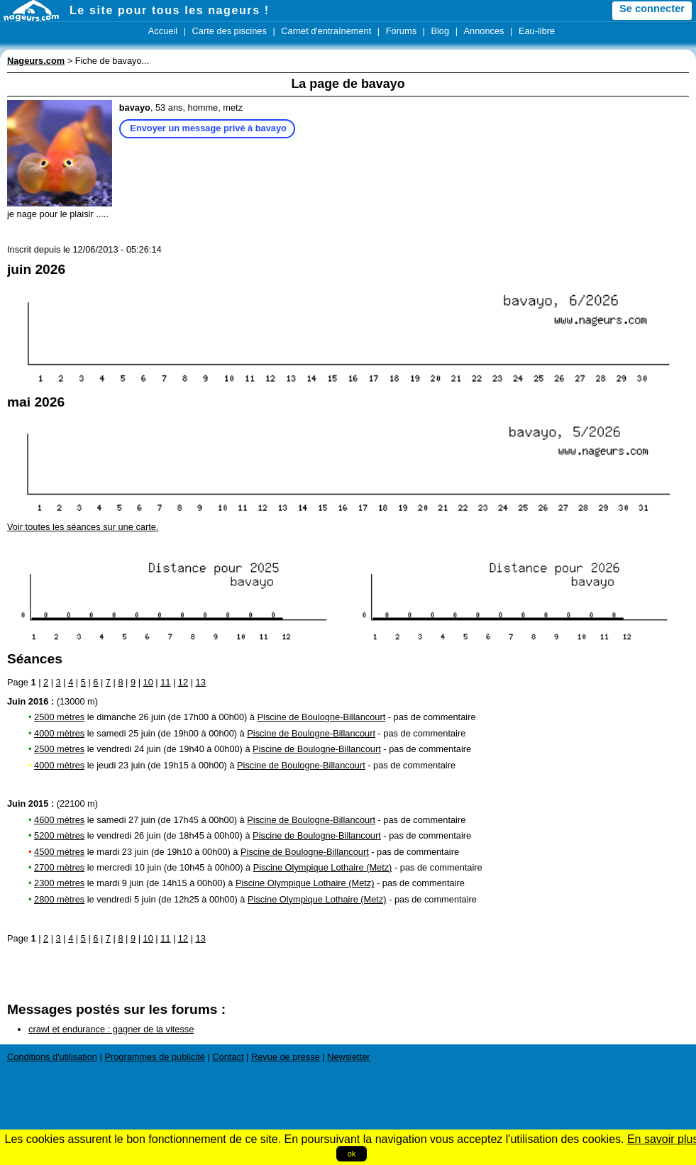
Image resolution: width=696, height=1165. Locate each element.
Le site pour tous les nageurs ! (170, 10)
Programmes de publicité (154, 1056)
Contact (227, 1056)
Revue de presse (285, 1056)
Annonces (484, 31)
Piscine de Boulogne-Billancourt (322, 717)
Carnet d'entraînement (326, 31)
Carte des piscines (229, 31)
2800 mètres (59, 899)
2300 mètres (59, 883)
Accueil (162, 31)
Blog (440, 31)
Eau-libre (537, 31)
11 (165, 682)
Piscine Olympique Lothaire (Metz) (322, 867)
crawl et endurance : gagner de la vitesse (111, 1029)
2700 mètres (59, 867)
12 (183, 682)
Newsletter (348, 1056)
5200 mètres (59, 835)
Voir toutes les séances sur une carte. (82, 526)
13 (201, 682)
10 (148, 682)
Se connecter (652, 8)
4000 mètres (59, 733)
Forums (401, 31)
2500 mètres (59, 717)
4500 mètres (59, 851)
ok (352, 1153)
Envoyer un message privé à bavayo (208, 128)
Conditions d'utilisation (52, 1056)
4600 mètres (59, 820)
